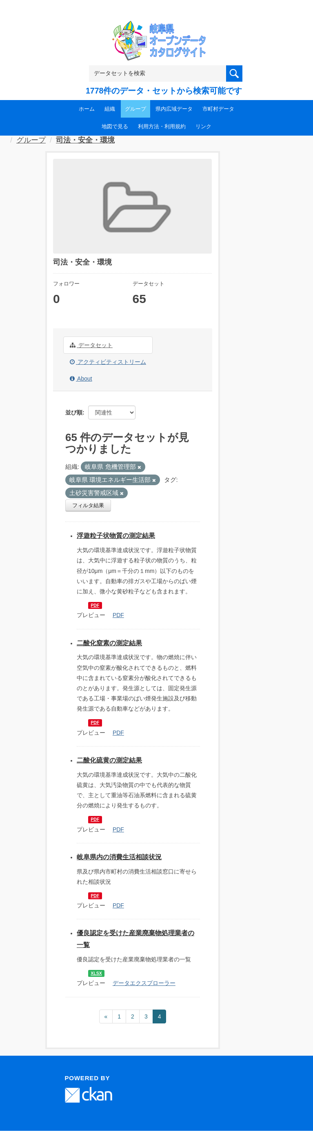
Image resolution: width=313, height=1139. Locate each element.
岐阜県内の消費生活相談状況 (119, 857)
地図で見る (115, 126)
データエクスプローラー (144, 983)
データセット (91, 345)
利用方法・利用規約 (162, 126)
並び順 (73, 412)
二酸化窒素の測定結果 (109, 643)
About (81, 378)
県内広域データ (174, 109)
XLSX (96, 973)
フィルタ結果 (88, 505)
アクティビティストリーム (108, 362)
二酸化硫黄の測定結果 (109, 760)
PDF (95, 605)
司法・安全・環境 (85, 140)
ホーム (87, 109)
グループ (135, 109)
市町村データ (218, 109)
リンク (203, 126)
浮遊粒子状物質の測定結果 (116, 535)
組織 (109, 109)
